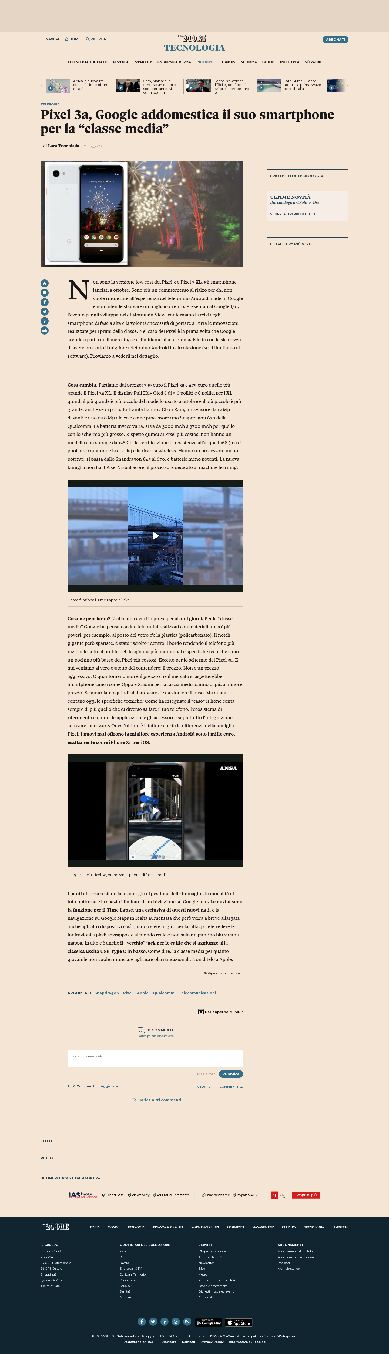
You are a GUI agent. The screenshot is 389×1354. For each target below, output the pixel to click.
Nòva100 (312, 62)
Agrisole (125, 1297)
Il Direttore (167, 1342)
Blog (202, 1268)
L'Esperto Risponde (212, 1251)
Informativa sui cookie (247, 1342)
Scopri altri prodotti (292, 214)
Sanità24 (126, 1291)
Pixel (128, 993)
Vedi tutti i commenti (220, 1087)
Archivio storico (289, 1268)
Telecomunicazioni (197, 993)
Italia (94, 1227)
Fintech (121, 62)
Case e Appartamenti (213, 1286)
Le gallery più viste (291, 244)
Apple (143, 993)
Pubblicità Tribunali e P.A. (217, 1280)
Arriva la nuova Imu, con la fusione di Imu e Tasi (90, 85)
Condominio (128, 1280)
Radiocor (284, 1263)
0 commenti (155, 1030)
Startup (143, 62)
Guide (268, 62)
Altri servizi (206, 1297)
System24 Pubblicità (55, 1280)
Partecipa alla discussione (155, 1036)
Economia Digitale (88, 62)
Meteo (203, 1274)
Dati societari (127, 1336)
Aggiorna (109, 1086)
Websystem (287, 1336)
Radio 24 (47, 1257)
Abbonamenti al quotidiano (297, 1251)
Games (228, 62)
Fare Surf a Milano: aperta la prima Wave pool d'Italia (302, 85)
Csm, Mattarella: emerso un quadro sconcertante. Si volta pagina (159, 87)
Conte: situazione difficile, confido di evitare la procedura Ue (231, 87)
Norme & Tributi (205, 1227)
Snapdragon (107, 993)
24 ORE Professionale (56, 1263)
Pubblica (231, 1074)
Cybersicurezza (174, 62)
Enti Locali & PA (131, 1268)
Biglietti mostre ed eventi (216, 1291)
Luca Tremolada (63, 145)
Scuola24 (126, 1286)
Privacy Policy (212, 1342)
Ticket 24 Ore (50, 1286)
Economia (136, 1227)
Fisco (123, 1251)
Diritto (124, 1257)
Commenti (235, 1227)
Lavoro (124, 1263)
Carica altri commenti (156, 1100)
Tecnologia (194, 47)
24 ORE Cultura (51, 1268)
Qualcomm (164, 993)
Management (263, 1227)
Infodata (289, 62)
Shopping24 (50, 1274)
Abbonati (335, 39)
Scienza (249, 62)
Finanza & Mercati (168, 1227)
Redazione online (138, 1342)
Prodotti (206, 62)
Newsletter (206, 1263)
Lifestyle (340, 1227)
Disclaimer (206, 1074)
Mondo (114, 1227)
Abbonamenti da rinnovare (297, 1257)
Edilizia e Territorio (133, 1274)
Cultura (289, 1227)
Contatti (188, 1342)
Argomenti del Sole (212, 1257)
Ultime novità (290, 196)
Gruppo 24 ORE (52, 1251)
